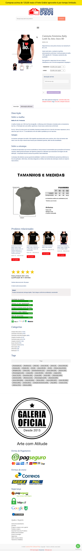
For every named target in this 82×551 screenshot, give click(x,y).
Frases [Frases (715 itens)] (63, 382)
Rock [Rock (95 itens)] (47, 375)
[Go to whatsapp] (78, 546)
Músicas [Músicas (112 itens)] (28, 378)
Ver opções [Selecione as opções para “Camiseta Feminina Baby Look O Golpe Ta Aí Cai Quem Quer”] (61, 255)
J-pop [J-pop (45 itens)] (29, 373)
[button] (37, 37)
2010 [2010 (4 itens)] (36, 365)
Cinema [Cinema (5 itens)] (16, 368)
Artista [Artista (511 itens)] (27, 382)
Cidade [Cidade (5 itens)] (25, 368)
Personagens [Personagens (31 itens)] (18, 373)
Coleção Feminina (47, 101)
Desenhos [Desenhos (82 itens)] (27, 375)
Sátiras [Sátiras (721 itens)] (17, 385)
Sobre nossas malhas (17, 538)
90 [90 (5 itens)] (50, 368)
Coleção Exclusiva (65, 101)
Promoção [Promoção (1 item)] (17, 365)
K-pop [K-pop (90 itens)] (38, 375)
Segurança (14, 536)
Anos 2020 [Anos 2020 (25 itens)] (51, 370)
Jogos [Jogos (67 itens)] (57, 373)
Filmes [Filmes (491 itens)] (16, 382)
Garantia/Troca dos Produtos (19, 531)
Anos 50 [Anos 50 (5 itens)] (44, 365)
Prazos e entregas (16, 534)
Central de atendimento (17, 523)
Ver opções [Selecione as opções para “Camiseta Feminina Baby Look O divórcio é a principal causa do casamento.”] (31, 256)
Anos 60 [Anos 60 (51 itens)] (39, 373)
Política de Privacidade (17, 532)
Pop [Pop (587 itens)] (54, 382)
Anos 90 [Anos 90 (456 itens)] (63, 380)
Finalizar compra (15, 529)
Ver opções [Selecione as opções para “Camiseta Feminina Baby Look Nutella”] (46, 253)
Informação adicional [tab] (26, 106)
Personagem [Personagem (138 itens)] (40, 378)
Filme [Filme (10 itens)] (26, 370)
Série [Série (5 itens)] (53, 365)
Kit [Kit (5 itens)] (33, 368)
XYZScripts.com (48, 549)
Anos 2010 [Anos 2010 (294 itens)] (18, 380)
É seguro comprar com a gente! (19, 527)
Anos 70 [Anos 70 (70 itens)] (17, 375)
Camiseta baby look (64, 99)
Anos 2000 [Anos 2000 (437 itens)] (52, 380)
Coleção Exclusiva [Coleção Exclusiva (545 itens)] (40, 382)
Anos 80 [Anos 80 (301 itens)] (30, 380)
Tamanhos (46, 67)
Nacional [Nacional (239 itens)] (53, 378)
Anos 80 (57, 101)
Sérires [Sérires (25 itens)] (62, 370)
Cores (45, 70)
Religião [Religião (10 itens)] (17, 370)
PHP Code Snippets (34, 549)
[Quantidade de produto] (44, 92)
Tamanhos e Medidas (17, 539)
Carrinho (13, 525)
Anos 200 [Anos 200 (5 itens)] (41, 368)
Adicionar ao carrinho (53, 92)
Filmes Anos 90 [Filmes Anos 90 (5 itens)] (60, 368)
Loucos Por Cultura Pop (33, 546)
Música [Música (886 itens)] (27, 385)
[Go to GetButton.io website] (78, 549)
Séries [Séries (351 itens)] (40, 380)
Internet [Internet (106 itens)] (17, 378)
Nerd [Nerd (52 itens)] (48, 373)
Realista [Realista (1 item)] (27, 365)
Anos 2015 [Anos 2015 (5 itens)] (63, 365)
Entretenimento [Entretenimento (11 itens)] (38, 370)
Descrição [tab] (16, 106)
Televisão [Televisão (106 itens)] (57, 375)
